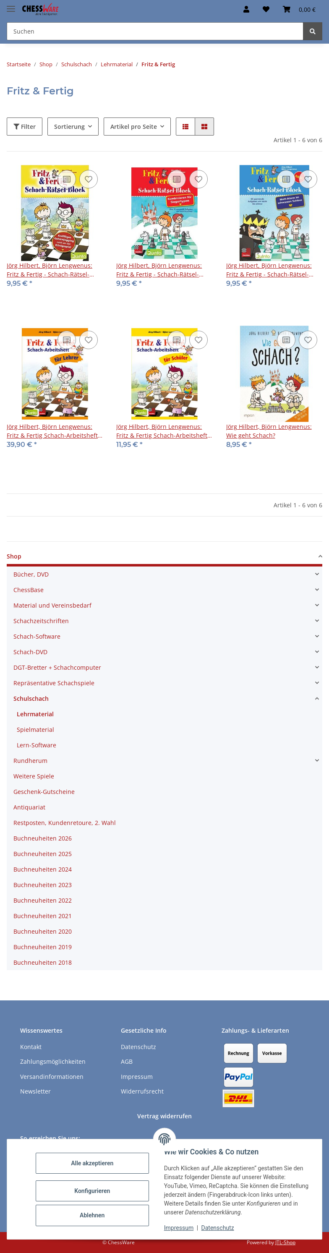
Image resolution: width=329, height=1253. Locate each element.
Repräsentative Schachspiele (53, 683)
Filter (24, 127)
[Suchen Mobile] (155, 31)
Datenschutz (217, 1227)
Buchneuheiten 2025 (42, 854)
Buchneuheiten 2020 (42, 931)
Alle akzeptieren (92, 1163)
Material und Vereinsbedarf (52, 605)
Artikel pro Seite (133, 127)
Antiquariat (29, 807)
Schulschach (31, 698)
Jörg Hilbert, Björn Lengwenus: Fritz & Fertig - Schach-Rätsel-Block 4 (269, 270)
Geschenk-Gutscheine (44, 792)
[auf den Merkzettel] (88, 179)
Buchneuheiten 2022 (42, 900)
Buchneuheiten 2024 (42, 869)
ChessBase (28, 590)
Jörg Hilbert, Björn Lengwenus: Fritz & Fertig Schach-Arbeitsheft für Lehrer (52, 431)
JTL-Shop (285, 1242)
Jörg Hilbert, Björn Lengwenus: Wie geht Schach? (269, 431)
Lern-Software (36, 745)
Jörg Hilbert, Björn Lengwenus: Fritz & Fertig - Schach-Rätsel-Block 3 (159, 270)
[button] (246, 9)
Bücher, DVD (31, 574)
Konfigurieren (92, 1191)
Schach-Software (36, 636)
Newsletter (35, 1091)
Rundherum (30, 761)
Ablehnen (92, 1215)
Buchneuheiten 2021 (42, 916)
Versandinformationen (52, 1077)
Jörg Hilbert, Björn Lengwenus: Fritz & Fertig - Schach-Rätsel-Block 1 (49, 270)
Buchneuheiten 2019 (42, 947)
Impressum (178, 1227)
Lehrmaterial (35, 714)
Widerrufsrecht (142, 1091)
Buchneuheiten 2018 (42, 962)
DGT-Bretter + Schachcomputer (57, 667)
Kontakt (31, 1047)
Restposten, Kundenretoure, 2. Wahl (64, 823)
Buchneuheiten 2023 (42, 885)
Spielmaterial (35, 730)
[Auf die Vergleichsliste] (66, 179)
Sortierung (69, 127)
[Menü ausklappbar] (11, 5)
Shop (14, 556)
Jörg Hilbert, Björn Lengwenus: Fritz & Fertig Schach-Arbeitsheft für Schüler (161, 431)
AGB (127, 1061)
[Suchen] (312, 31)
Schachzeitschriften (41, 621)
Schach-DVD (30, 652)
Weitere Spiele (33, 776)
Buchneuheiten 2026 (42, 838)
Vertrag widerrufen (164, 1116)
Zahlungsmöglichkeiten (53, 1061)
